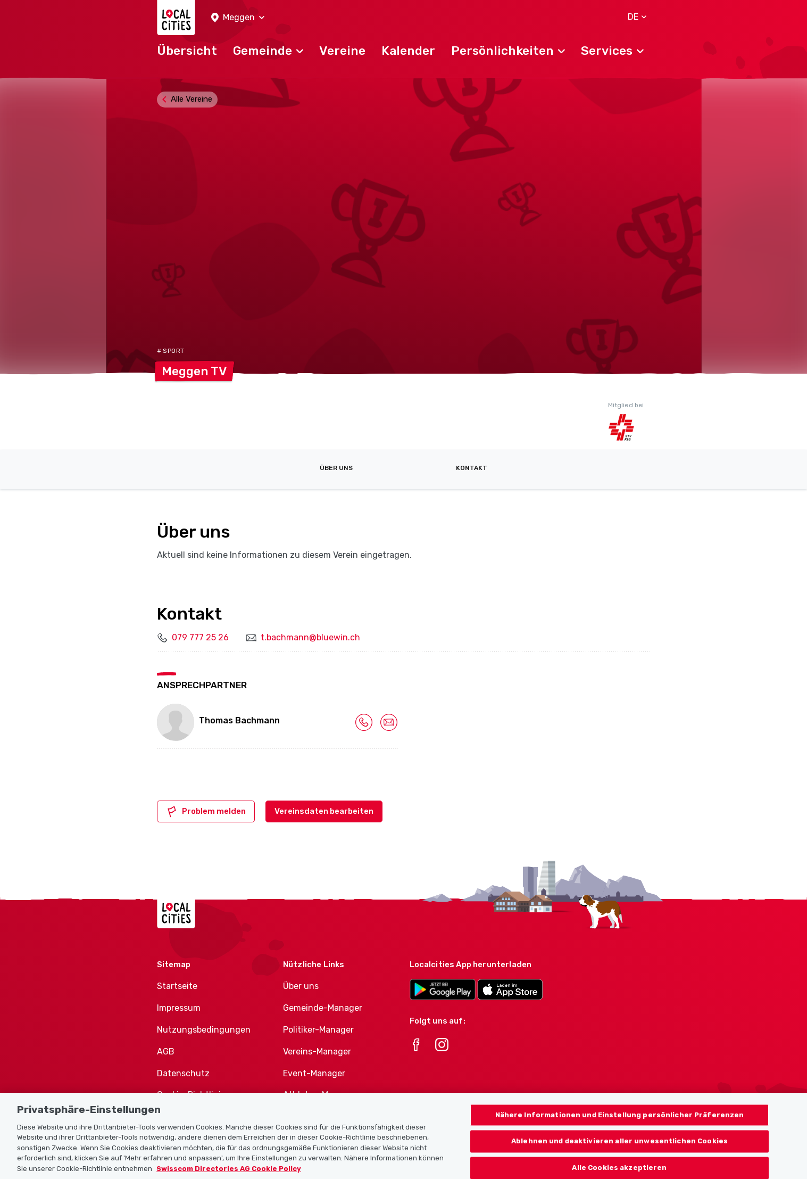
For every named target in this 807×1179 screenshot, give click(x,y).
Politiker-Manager (318, 1030)
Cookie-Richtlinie (191, 1095)
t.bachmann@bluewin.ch (310, 637)
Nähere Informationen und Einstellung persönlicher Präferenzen (619, 1125)
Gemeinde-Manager (322, 1008)
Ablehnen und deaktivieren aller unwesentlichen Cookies (619, 1152)
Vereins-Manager (317, 1051)
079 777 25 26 (200, 637)
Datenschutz (183, 1073)
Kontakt (471, 468)
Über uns (336, 468)
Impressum (179, 1008)
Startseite (177, 986)
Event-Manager (314, 1073)
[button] (237, 17)
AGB (165, 1051)
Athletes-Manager (319, 1095)
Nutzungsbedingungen (204, 1030)
